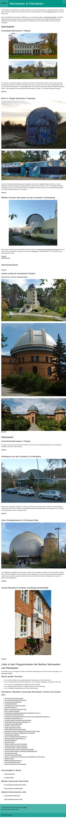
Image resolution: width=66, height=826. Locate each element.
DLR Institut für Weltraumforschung (14, 714)
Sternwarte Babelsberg (11, 740)
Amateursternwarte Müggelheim (13, 702)
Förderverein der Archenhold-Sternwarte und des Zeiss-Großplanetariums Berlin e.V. (27, 716)
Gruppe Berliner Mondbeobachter (14, 724)
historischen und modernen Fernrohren (48, 249)
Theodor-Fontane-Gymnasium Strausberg (16, 744)
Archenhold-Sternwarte (11, 703)
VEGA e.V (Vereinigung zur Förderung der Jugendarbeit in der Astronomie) (25, 756)
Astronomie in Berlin (50, 17)
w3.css (10, 815)
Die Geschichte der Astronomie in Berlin (15, 784)
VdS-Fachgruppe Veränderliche (13, 755)
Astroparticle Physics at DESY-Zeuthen (15, 705)
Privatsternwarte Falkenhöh (12, 735)
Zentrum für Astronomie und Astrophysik (15, 764)
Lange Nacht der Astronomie (12, 795)
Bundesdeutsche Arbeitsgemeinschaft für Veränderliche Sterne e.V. (23, 713)
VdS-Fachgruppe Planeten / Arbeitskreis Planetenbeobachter (21, 751)
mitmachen (34, 251)
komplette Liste (51, 11)
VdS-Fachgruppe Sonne (11, 753)
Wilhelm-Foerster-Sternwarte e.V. (13, 760)
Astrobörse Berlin (9, 777)
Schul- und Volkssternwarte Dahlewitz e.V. (16, 736)
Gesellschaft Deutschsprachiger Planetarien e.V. (17, 722)
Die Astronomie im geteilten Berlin (14, 788)
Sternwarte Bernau (10, 742)
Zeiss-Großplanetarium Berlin (12, 762)
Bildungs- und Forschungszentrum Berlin (15, 709)
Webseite (3, 91)
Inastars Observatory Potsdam (13, 727)
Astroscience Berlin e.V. (11, 707)
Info (21, 807)
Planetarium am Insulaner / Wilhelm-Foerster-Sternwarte (20, 733)
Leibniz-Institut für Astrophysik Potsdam (15, 729)
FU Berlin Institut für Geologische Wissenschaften (18, 720)
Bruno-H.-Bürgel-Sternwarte (12, 711)
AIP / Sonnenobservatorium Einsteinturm (15, 700)
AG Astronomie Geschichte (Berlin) (14, 698)
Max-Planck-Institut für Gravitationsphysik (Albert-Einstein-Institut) (22, 731)
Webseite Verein (5, 258)
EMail (24, 807)
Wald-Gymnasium (9, 758)
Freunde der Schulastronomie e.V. (14, 718)
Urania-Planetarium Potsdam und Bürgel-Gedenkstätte (19, 749)
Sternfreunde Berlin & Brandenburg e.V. (15, 738)
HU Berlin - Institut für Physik (12, 725)
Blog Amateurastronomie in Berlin (14, 799)
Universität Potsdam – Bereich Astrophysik (16, 747)
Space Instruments (10, 774)
